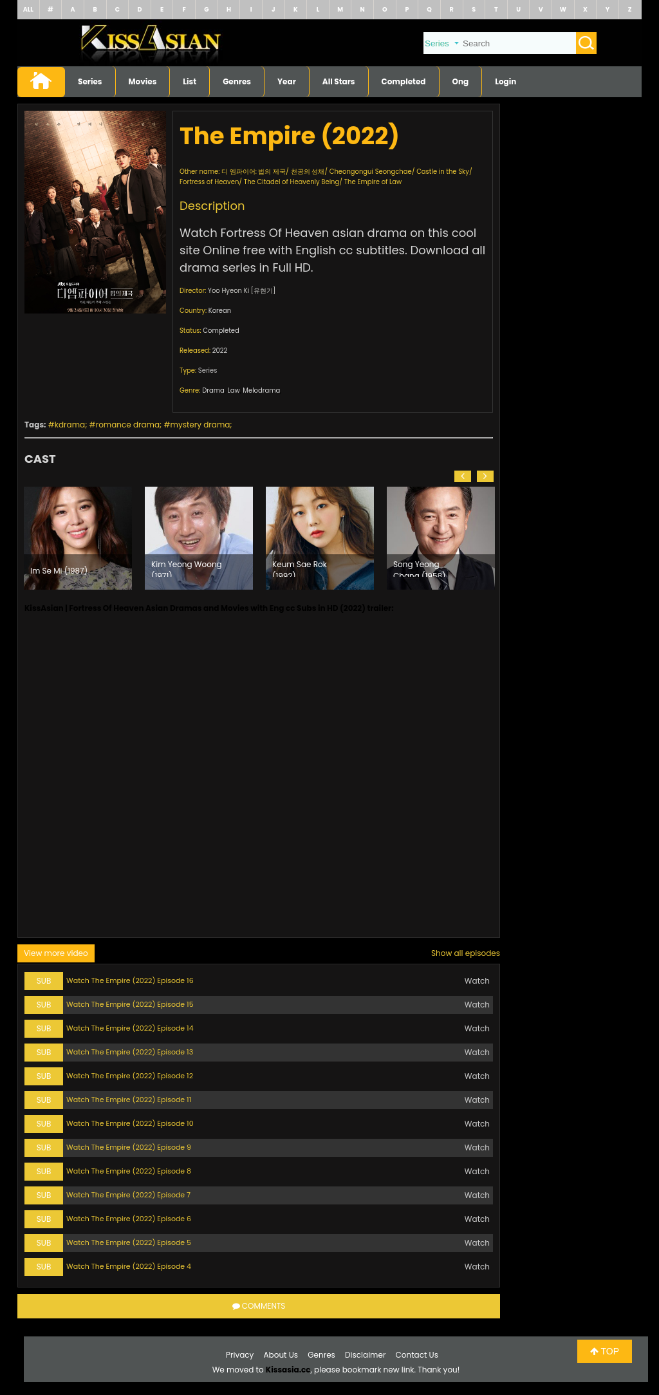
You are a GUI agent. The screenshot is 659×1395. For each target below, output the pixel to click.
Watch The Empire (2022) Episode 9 (128, 1147)
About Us (281, 1354)
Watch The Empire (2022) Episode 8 (128, 1171)
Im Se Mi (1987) (59, 570)
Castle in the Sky (442, 171)
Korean (220, 310)
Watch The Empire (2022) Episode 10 (130, 1123)
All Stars (338, 81)
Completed (404, 81)
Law (233, 390)
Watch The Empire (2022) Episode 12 (129, 1076)
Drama (213, 390)
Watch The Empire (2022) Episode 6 (128, 1218)
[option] (78, 538)
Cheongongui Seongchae (371, 171)
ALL (28, 9)
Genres (237, 81)
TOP (604, 1351)
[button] (462, 476)
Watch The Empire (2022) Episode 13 (129, 1052)
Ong (460, 81)
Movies (143, 81)
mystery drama (200, 424)
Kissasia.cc (288, 1369)
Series (90, 81)
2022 (220, 350)
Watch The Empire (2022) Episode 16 (130, 980)
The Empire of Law (373, 182)
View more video (56, 953)
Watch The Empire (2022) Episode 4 (128, 1266)
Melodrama (261, 390)
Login (505, 81)
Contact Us (417, 1354)
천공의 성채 (308, 171)
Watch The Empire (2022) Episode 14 (130, 1028)
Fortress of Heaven (209, 182)
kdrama (70, 424)
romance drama (128, 424)
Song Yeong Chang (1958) (419, 568)
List (189, 81)
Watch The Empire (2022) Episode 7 (128, 1195)
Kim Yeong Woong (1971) (186, 568)
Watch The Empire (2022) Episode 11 (128, 1099)
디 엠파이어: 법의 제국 (253, 171)
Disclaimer (365, 1354)
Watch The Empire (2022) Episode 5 (128, 1242)
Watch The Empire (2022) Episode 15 (130, 1004)
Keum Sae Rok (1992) (299, 568)
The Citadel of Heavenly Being (292, 182)
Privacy (240, 1354)
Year (286, 81)
